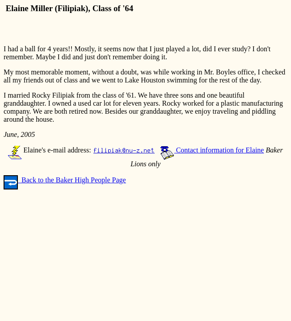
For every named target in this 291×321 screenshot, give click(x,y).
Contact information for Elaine (212, 150)
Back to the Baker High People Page (65, 180)
